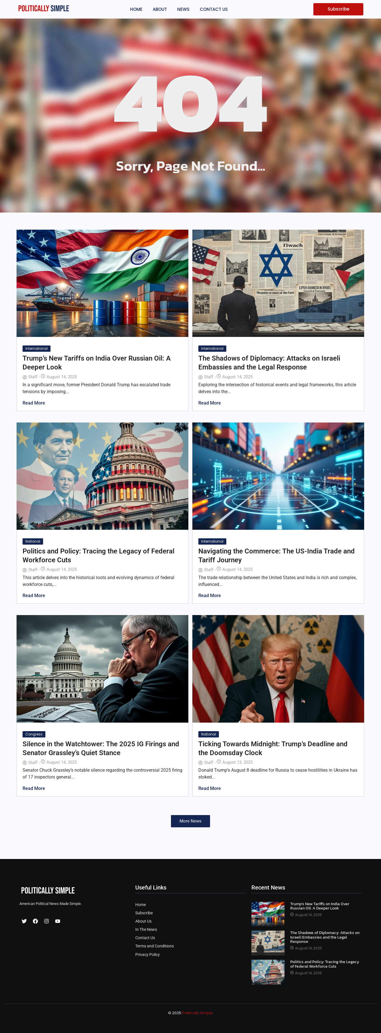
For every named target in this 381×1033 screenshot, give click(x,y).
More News (190, 821)
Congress (34, 734)
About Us (143, 921)
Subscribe (144, 913)
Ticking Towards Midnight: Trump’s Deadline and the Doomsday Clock (273, 748)
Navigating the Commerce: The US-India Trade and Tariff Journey (276, 555)
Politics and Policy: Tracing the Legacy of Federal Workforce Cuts (98, 555)
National (32, 541)
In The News (146, 929)
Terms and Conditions (154, 946)
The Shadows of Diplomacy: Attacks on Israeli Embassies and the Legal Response (269, 362)
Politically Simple (197, 1013)
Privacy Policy (147, 954)
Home (140, 904)
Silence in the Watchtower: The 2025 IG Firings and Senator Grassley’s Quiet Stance (101, 748)
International (36, 348)
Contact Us (145, 937)
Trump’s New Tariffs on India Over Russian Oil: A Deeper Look (97, 362)
